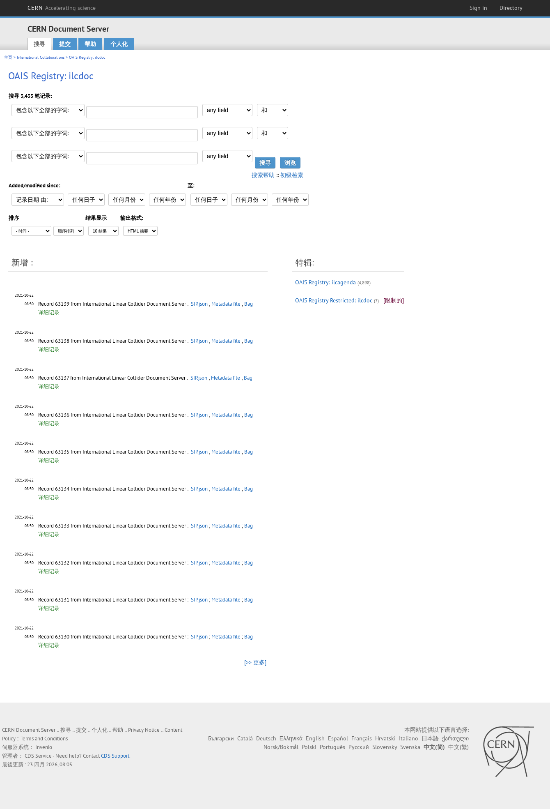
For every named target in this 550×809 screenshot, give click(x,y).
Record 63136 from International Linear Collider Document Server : (114, 414)
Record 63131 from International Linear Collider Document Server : (114, 599)
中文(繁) (458, 747)
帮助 (90, 44)
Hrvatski (385, 738)
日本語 (430, 738)
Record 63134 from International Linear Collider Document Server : (114, 488)
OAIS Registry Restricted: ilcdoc (333, 300)
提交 (65, 44)
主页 (8, 57)
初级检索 (291, 175)
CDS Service (38, 755)
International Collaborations (40, 57)
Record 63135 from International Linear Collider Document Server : (114, 451)
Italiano (408, 738)
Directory (511, 8)
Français (361, 738)
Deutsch (266, 738)
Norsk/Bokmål (281, 747)
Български (221, 738)
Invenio (43, 747)
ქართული (455, 738)
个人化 (119, 44)
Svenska (410, 747)
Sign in (478, 8)
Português (332, 747)
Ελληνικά (291, 738)
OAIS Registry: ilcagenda (325, 282)
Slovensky (384, 747)
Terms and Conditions (44, 738)
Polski (309, 747)
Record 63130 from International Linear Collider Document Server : (114, 636)
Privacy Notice (144, 729)
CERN (62, 8)
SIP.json (199, 303)
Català (245, 738)
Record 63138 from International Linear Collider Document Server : (114, 340)
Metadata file (226, 303)
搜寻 (39, 44)
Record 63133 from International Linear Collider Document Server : (114, 525)
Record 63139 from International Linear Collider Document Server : (114, 303)
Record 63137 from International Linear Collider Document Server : (113, 377)
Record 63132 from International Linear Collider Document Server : (114, 562)
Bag (248, 303)
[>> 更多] (255, 662)
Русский (358, 747)
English (315, 738)
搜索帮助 (263, 175)
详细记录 (49, 312)
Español (338, 738)
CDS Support (115, 755)
